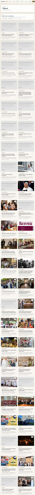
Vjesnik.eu (3, 1)
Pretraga (26, 1)
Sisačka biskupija (21, 132)
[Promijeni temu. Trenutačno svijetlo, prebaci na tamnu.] (30, 1)
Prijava (33, 1)
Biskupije (14, 1)
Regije (10, 1)
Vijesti (7, 1)
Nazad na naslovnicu (10, 18)
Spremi (15, 22)
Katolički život (18, 1)
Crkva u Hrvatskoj (4, 71)
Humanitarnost (22, 1)
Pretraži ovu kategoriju (4, 18)
